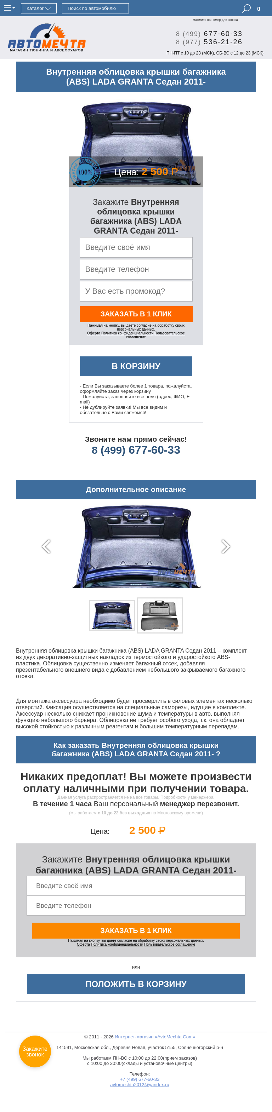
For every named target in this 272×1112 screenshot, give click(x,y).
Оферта (93, 333)
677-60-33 (207, 34)
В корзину (136, 366)
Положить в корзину (136, 984)
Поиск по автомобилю (92, 8)
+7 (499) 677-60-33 (140, 1079)
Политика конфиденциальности (127, 333)
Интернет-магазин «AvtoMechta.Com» (155, 1036)
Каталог (35, 8)
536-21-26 (207, 42)
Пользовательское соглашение (169, 944)
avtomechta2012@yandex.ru (139, 1084)
